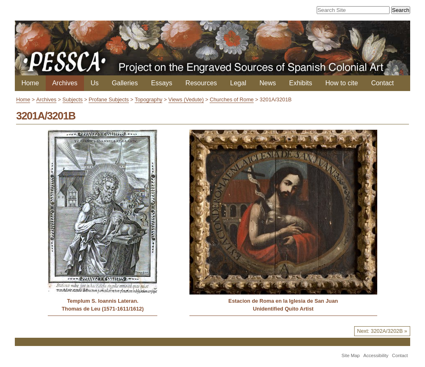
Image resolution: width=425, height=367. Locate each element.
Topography (148, 99)
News (267, 82)
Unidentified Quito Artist (283, 309)
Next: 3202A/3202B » (382, 331)
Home (30, 82)
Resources (201, 82)
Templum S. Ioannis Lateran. (102, 301)
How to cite (341, 82)
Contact (382, 82)
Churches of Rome (232, 99)
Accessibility (375, 355)
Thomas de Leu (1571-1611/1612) (103, 309)
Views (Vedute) (186, 99)
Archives (64, 82)
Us (95, 82)
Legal (238, 82)
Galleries (125, 82)
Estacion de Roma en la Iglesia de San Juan (283, 301)
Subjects (73, 99)
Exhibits (300, 82)
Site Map (350, 355)
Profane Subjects (108, 99)
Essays (162, 82)
